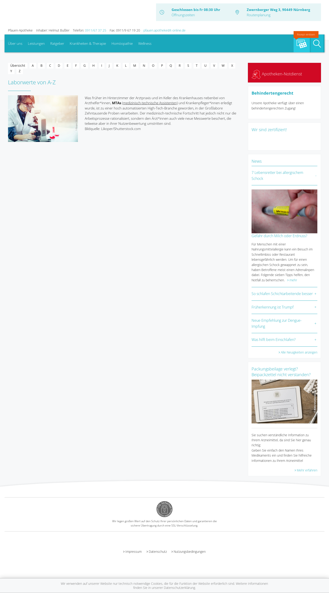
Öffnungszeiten (183, 15)
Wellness (144, 43)
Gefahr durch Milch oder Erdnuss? (279, 235)
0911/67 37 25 (95, 30)
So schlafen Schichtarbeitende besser (282, 293)
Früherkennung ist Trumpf (273, 307)
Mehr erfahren (307, 470)
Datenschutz (158, 551)
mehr (293, 280)
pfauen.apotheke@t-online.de (164, 30)
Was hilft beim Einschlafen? (274, 339)
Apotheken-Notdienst (277, 74)
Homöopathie (122, 43)
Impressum (133, 551)
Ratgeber (57, 43)
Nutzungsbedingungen (190, 551)
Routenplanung (259, 15)
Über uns (15, 43)
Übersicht (17, 65)
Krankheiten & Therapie (88, 43)
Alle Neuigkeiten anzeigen (299, 352)
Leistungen (36, 43)
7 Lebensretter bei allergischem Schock (277, 175)
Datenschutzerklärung (179, 587)
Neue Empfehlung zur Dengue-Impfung (277, 323)
